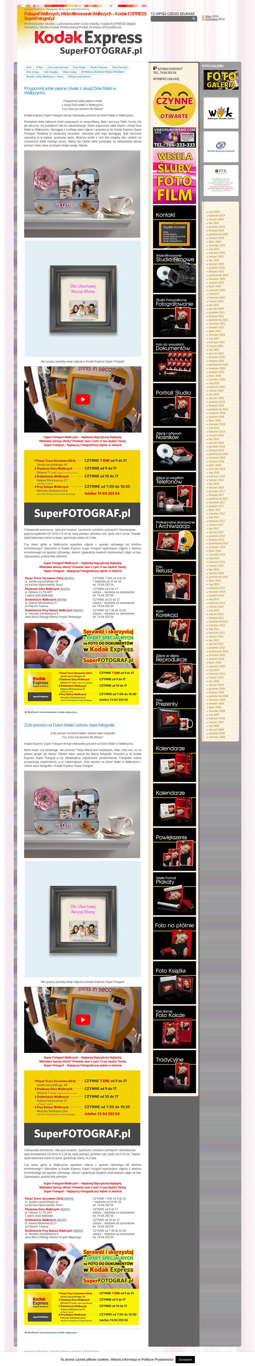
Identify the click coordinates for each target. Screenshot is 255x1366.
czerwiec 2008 (217, 737)
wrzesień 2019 (217, 413)
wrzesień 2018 (217, 457)
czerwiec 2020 (217, 379)
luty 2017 (214, 528)
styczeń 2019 (216, 442)
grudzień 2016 (217, 535)
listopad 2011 (216, 617)
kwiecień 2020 (217, 386)
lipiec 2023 (215, 241)
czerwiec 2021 (217, 334)
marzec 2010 (216, 677)
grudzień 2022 (217, 267)
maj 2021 (214, 338)
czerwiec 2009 (217, 711)
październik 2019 (218, 409)
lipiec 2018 (215, 465)
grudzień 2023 (217, 226)
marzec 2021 (216, 346)
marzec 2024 (216, 219)
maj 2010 (214, 670)
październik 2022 (218, 275)
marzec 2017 (216, 524)
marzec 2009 (216, 722)
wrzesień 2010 (217, 655)
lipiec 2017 (215, 509)
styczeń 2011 (216, 643)
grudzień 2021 (217, 312)
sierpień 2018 (216, 461)
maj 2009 (214, 714)
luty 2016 (214, 569)
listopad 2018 (216, 450)
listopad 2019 (216, 405)
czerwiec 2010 (217, 666)
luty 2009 (214, 725)
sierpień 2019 (216, 416)
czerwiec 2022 (217, 290)
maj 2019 (214, 427)
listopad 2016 (216, 539)
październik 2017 (218, 498)
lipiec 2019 (215, 420)
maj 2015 (214, 584)
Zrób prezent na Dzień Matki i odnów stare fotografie (69, 725)
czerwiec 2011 (217, 625)
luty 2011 (214, 640)
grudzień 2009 (217, 688)
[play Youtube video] (82, 399)
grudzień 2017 (217, 491)
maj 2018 (214, 472)
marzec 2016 (216, 565)
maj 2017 (214, 517)
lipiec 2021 (215, 331)
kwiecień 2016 (217, 562)
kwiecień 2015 (217, 588)
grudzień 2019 (217, 401)
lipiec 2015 (215, 580)
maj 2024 (214, 211)
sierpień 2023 (216, 238)
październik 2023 (218, 234)
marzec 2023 (216, 256)
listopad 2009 (216, 692)
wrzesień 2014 (217, 591)
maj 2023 (214, 249)
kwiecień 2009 (217, 718)
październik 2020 (218, 364)
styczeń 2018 (216, 487)
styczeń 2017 (216, 532)
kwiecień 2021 (217, 342)
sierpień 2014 (216, 595)
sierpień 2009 (216, 703)
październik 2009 (218, 696)
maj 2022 (214, 293)
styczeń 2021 (216, 353)
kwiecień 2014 (217, 603)
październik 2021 (218, 319)
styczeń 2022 (216, 308)
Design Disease (91, 1351)
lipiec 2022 (215, 286)
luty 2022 (214, 305)
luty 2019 (214, 439)
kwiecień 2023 (217, 252)
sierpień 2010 (216, 658)
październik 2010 (218, 651)
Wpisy (208, 16)
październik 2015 (218, 576)
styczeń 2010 (216, 684)
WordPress (43, 1351)
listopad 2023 (216, 230)
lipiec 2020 (215, 375)
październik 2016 (218, 543)
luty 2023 (214, 260)
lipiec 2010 (215, 662)
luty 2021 (214, 349)
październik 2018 (218, 454)
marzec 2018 (216, 480)
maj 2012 (214, 610)
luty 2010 (214, 681)
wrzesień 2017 (217, 502)
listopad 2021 (216, 316)
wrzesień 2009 (217, 699)
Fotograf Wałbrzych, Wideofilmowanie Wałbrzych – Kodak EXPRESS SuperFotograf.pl (85, 16)
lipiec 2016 (215, 550)
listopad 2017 (216, 495)
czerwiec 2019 (217, 424)
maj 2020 (214, 383)
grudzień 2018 (217, 446)
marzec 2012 (216, 614)
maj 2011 (214, 629)
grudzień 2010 (217, 647)
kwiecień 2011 (217, 632)
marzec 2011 (216, 636)
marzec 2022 (216, 301)
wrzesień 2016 (217, 547)
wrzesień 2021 (217, 323)
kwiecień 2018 (217, 476)
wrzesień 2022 (217, 278)
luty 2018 (214, 483)
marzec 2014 (216, 606)
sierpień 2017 (216, 506)
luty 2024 (214, 223)
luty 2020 (214, 394)
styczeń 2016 (216, 573)
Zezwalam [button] (185, 1359)
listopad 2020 (216, 360)
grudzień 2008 (217, 733)
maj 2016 (214, 558)
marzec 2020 (216, 390)
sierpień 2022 (216, 282)
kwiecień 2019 (217, 431)
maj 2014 (214, 599)
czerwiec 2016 (217, 554)
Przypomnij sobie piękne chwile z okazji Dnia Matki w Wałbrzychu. (70, 90)
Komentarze (211, 19)
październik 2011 (218, 621)
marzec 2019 (216, 435)
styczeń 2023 (216, 264)
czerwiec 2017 (217, 513)
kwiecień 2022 (217, 297)
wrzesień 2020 (217, 368)
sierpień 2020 (216, 372)
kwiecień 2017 (217, 521)
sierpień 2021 (216, 327)
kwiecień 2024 (217, 215)
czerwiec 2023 (217, 245)
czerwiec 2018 (217, 468)
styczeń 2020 (216, 398)
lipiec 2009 (215, 707)
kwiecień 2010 (217, 673)
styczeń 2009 (216, 729)
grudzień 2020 (217, 357)
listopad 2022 (216, 271)
